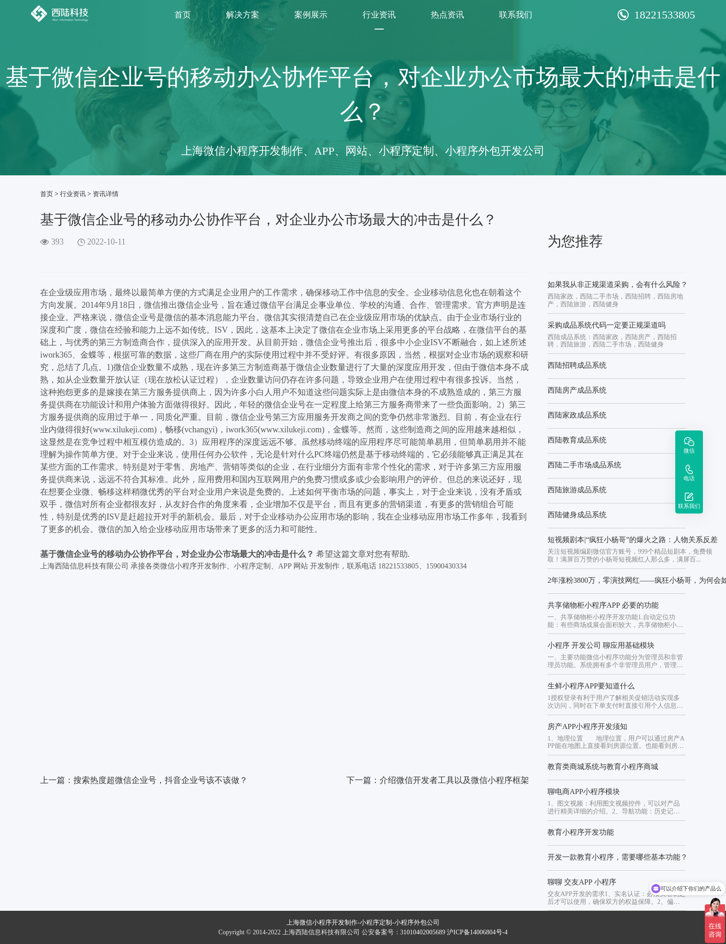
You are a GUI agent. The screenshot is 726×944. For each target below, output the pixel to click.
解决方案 (242, 14)
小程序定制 (376, 922)
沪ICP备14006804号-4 (477, 932)
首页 (182, 14)
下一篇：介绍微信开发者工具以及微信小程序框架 (437, 780)
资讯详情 (106, 194)
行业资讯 (379, 14)
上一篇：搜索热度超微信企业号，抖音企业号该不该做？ (144, 780)
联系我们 (515, 14)
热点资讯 (447, 14)
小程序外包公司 (417, 922)
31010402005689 (423, 932)
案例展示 (310, 14)
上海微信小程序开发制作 (321, 922)
